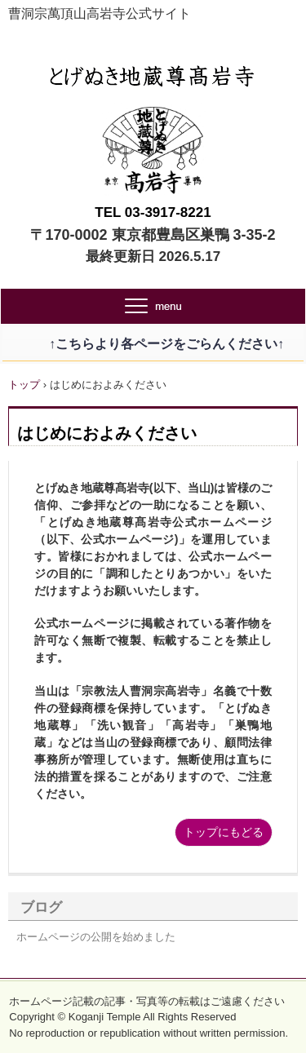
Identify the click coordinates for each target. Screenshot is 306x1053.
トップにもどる (224, 831)
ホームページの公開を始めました (95, 937)
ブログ (41, 907)
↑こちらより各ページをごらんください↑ (153, 344)
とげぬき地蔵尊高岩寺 (153, 71)
